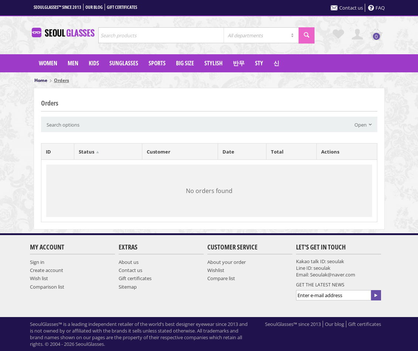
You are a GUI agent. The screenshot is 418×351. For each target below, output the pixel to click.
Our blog (94, 7)
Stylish (213, 63)
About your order (226, 262)
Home (40, 80)
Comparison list (47, 286)
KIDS (94, 63)
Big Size (185, 63)
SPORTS (157, 63)
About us (129, 262)
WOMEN (48, 63)
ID (48, 151)
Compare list (221, 278)
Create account (46, 270)
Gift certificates (122, 7)
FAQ (376, 7)
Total (277, 151)
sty (259, 63)
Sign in (37, 262)
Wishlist (215, 270)
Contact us (347, 7)
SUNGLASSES (123, 63)
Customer (158, 151)
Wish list (39, 278)
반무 (239, 63)
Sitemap (128, 286)
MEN (73, 63)
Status (86, 151)
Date (228, 151)
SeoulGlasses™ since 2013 (57, 7)
